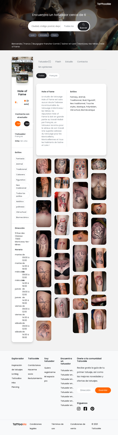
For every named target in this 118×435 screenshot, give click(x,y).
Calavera (20, 174)
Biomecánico (22, 217)
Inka (13, 382)
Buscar (83, 26)
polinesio (20, 206)
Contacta (82, 61)
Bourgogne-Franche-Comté (46, 43)
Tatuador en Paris (69, 387)
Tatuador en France (70, 370)
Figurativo (20, 179)
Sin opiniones (45, 67)
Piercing (15, 387)
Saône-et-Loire (69, 43)
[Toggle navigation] (7, 4)
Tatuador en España (70, 405)
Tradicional (21, 169)
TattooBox (16, 378)
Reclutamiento (35, 378)
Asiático (20, 201)
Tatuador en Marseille (71, 379)
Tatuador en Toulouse (71, 392)
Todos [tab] (41, 75)
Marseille (43, 35)
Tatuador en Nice (69, 383)
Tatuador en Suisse (70, 401)
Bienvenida (17, 43)
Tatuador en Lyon (69, 374)
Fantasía (20, 158)
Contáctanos (34, 365)
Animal (19, 164)
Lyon (33, 35)
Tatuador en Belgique (71, 396)
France (27, 43)
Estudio (69, 61)
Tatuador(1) (44, 61)
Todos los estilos (20, 195)
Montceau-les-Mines (88, 43)
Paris (55, 35)
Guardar (103, 390)
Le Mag (15, 374)
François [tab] (53, 75)
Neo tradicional (21, 186)
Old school (21, 212)
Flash (58, 61)
